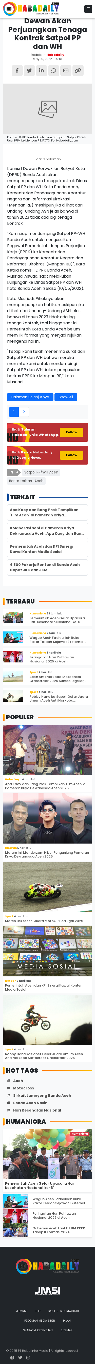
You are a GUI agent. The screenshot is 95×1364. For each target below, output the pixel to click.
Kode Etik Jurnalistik (64, 1311)
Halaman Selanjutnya (30, 397)
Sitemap (66, 1330)
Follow (71, 432)
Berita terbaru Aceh (26, 480)
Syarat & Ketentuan (38, 1330)
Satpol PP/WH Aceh (41, 472)
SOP (37, 1311)
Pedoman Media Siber (39, 1321)
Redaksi (21, 1311)
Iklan (67, 1321)
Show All (66, 397)
